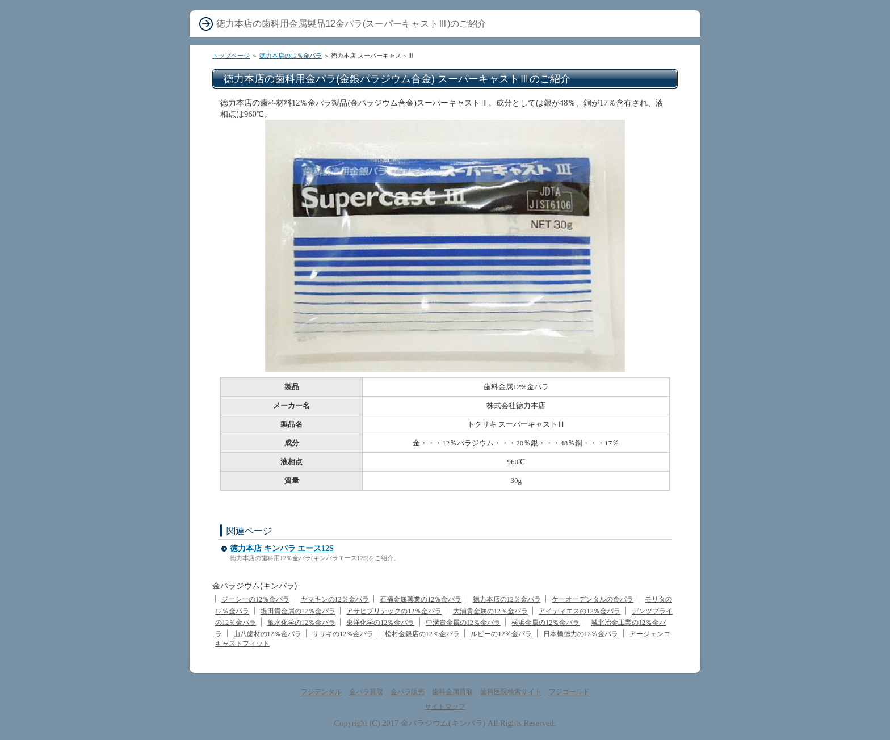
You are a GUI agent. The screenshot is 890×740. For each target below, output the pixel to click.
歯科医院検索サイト (510, 692)
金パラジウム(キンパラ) (443, 723)
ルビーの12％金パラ (501, 634)
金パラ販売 (408, 692)
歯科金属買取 (452, 692)
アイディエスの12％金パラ (579, 611)
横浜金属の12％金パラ (545, 623)
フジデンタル (321, 692)
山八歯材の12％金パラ (267, 634)
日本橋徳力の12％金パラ (580, 634)
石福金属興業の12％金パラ (420, 599)
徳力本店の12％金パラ (290, 55)
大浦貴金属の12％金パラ (490, 611)
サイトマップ (445, 706)
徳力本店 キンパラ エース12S (282, 548)
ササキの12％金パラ (342, 634)
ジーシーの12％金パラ (255, 599)
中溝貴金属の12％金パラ (463, 623)
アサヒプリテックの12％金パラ (394, 611)
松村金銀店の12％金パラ (422, 634)
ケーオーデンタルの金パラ (592, 599)
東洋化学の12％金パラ (380, 623)
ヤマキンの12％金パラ (335, 599)
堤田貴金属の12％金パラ (298, 611)
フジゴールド (569, 692)
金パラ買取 (366, 692)
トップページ (231, 55)
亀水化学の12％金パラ (301, 623)
